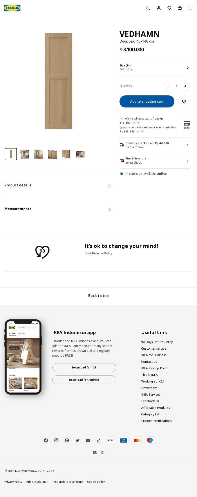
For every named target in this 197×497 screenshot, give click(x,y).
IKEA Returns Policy (98, 253)
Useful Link (154, 332)
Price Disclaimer (37, 481)
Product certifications (156, 421)
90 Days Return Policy (157, 342)
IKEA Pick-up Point (154, 368)
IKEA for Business (153, 355)
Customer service (153, 348)
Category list (150, 414)
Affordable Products (155, 408)
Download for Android (84, 380)
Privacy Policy (13, 481)
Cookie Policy (96, 481)
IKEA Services (150, 394)
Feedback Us (150, 401)
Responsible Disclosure (67, 481)
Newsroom (149, 388)
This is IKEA (149, 375)
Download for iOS (84, 367)
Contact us (149, 361)
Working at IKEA (152, 381)
